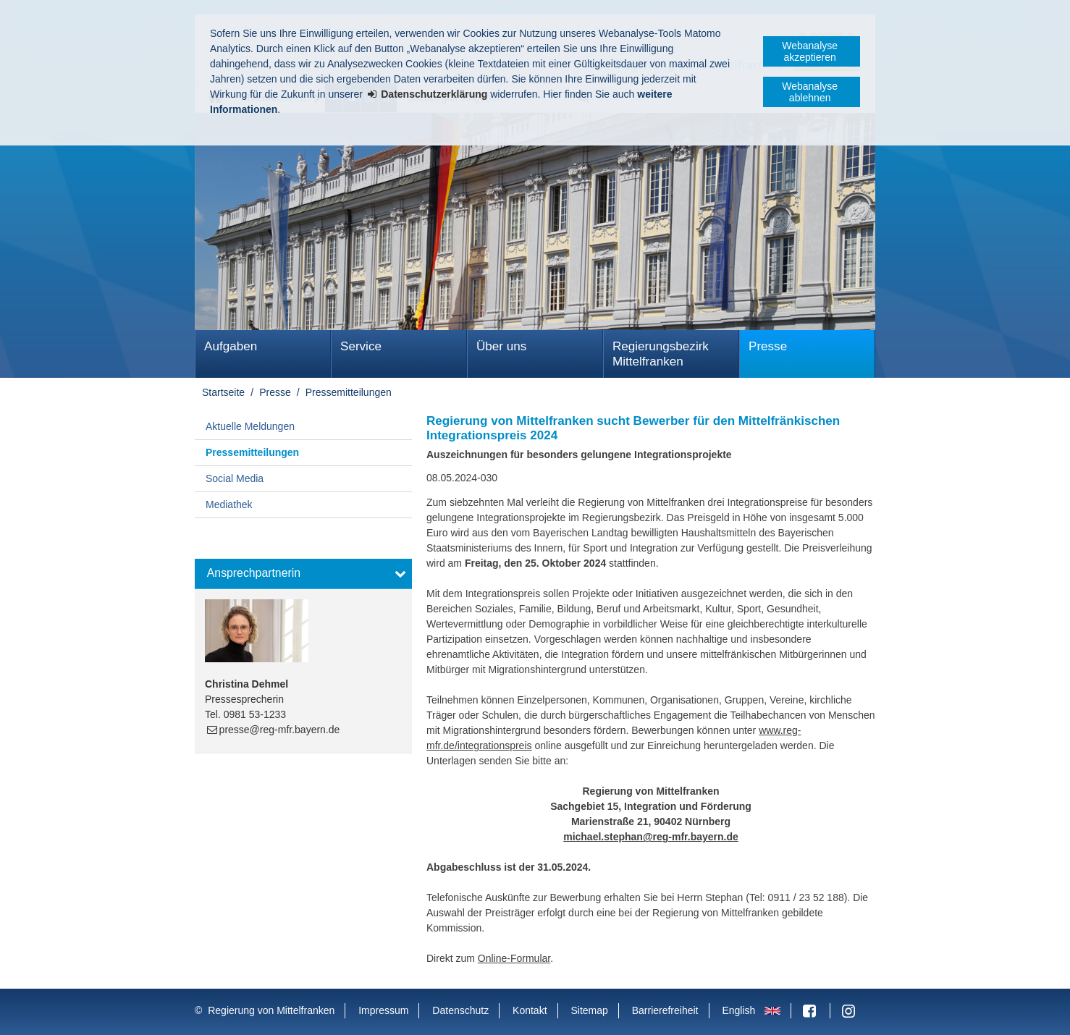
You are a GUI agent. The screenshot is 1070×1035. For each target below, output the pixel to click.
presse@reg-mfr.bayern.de (279, 729)
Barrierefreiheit (665, 1010)
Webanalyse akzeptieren (810, 51)
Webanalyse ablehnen (810, 92)
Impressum (383, 1010)
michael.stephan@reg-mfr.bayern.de (650, 836)
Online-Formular (514, 958)
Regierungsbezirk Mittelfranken (660, 353)
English (738, 1010)
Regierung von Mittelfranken (271, 1010)
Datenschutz (460, 1010)
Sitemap (588, 1010)
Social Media (235, 478)
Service (361, 346)
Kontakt (530, 1010)
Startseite (223, 392)
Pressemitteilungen (349, 392)
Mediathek (229, 504)
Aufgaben (230, 346)
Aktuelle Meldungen (250, 426)
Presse (768, 346)
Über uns (501, 346)
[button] (303, 573)
